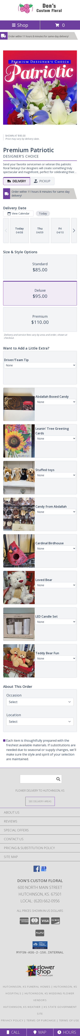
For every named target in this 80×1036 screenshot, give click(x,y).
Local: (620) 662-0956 (40, 900)
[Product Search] (41, 779)
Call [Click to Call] (13, 1032)
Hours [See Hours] (66, 1032)
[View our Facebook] (37, 870)
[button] (40, 945)
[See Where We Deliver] (40, 801)
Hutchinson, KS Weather (22, 1007)
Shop (20, 25)
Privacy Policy (12, 1020)
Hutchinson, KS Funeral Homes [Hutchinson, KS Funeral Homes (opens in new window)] (26, 986)
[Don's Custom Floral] (40, 15)
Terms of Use (69, 1020)
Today (43, 213)
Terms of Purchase (41, 1020)
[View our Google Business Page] (43, 870)
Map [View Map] (40, 1032)
